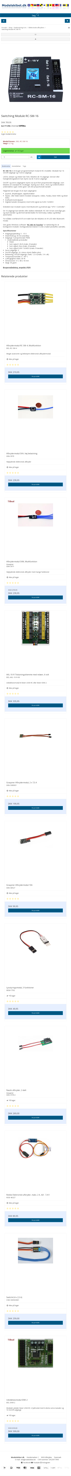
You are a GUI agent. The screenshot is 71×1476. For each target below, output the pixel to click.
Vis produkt (35, 376)
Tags (24, 166)
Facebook (26, 1462)
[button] (35, 34)
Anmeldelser (16, 166)
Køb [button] (47, 157)
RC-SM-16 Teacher (35, 225)
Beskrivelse (6, 166)
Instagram (45, 1462)
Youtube (35, 1462)
